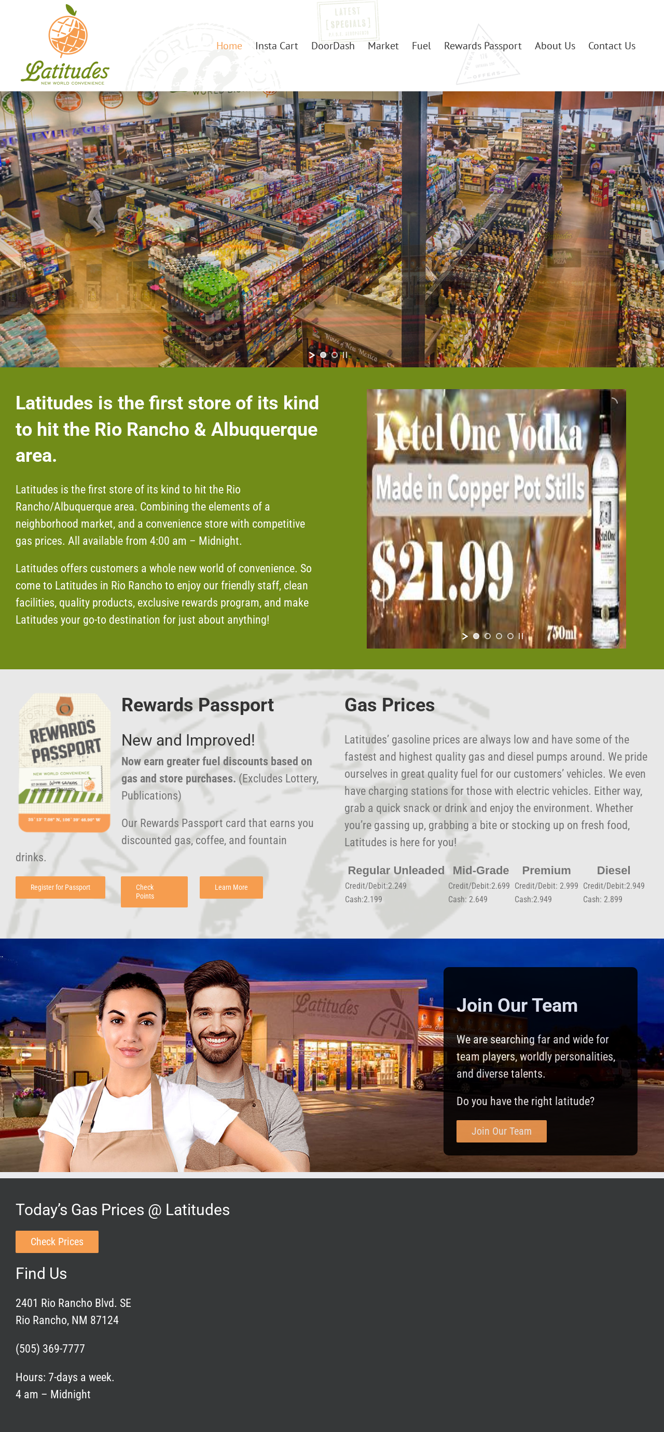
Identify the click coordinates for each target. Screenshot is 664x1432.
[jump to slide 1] (323, 355)
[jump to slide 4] (510, 636)
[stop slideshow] (345, 355)
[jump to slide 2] (334, 355)
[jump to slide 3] (499, 636)
